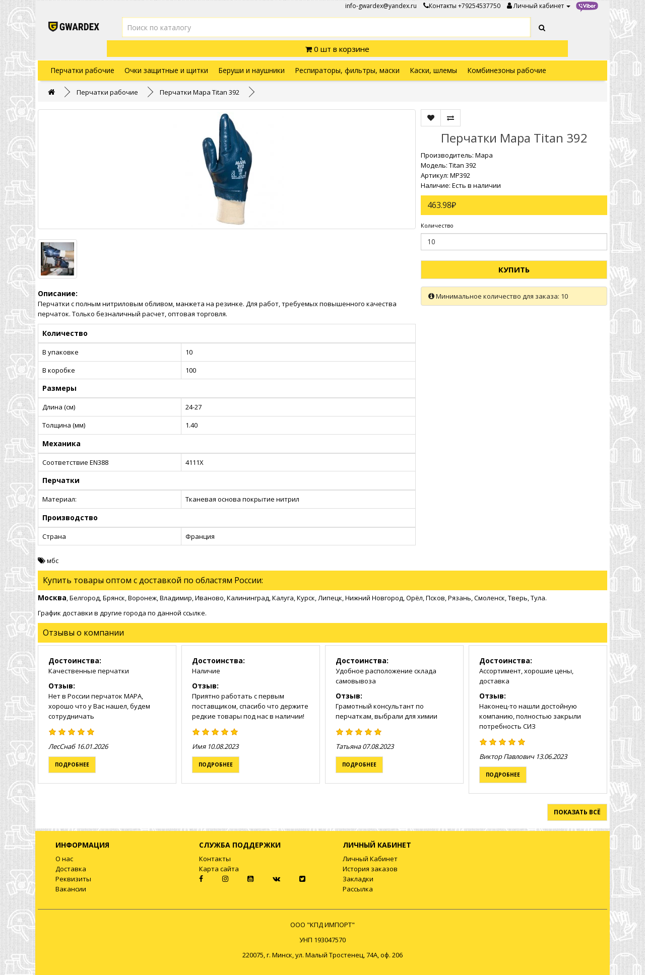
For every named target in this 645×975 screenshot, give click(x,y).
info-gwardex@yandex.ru (381, 6)
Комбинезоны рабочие (506, 70)
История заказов (370, 868)
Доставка (70, 868)
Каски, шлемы (433, 70)
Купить (514, 269)
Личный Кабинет (370, 858)
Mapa (484, 155)
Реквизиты (73, 878)
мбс (52, 560)
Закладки (358, 878)
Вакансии (70, 888)
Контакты (440, 6)
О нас (64, 858)
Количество (437, 225)
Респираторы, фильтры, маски (347, 70)
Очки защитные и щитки (166, 70)
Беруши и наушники (251, 70)
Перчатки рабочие (82, 70)
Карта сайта (219, 868)
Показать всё (577, 812)
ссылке (194, 612)
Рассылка (358, 888)
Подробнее (72, 764)
